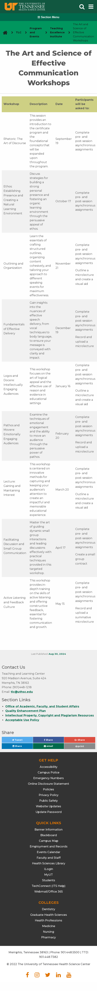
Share (54, 741)
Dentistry (48, 909)
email (48, 746)
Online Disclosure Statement (48, 783)
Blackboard (48, 835)
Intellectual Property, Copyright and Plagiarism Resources (49, 715)
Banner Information (48, 829)
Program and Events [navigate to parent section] (36, 32)
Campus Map (48, 841)
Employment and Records (48, 846)
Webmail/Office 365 (48, 891)
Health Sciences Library (48, 863)
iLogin (48, 869)
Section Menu (48, 17)
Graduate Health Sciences (48, 914)
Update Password (49, 812)
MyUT (48, 874)
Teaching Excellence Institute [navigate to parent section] (57, 32)
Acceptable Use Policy (22, 720)
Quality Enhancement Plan (25, 711)
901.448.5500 (70, 952)
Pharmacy (48, 937)
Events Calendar (48, 852)
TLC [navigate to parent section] (18, 32)
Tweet (21, 741)
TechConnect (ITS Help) (48, 886)
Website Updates (48, 806)
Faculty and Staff (49, 857)
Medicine (48, 926)
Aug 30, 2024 (57, 654)
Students (48, 880)
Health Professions (48, 920)
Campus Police (48, 772)
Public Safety (48, 800)
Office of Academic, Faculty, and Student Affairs (42, 706)
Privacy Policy (48, 795)
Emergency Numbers (48, 778)
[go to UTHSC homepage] (4, 32)
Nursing (48, 931)
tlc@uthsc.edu (22, 691)
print (79, 746)
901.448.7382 (48, 957)
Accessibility (48, 767)
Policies (48, 789)
